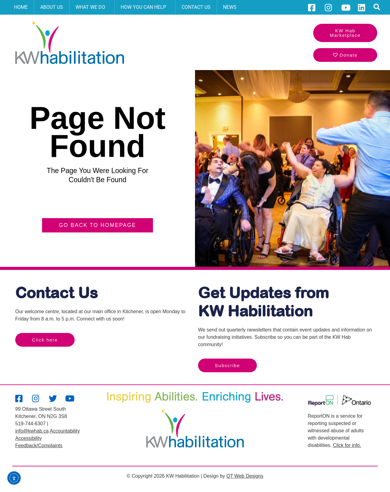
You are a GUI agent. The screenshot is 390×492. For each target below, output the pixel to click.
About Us (51, 7)
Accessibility (28, 438)
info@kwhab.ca (32, 431)
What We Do (92, 7)
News (229, 7)
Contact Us (196, 7)
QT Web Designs (244, 476)
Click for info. (347, 445)
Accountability (65, 431)
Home (21, 7)
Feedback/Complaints (38, 445)
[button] (377, 7)
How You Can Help (145, 7)
